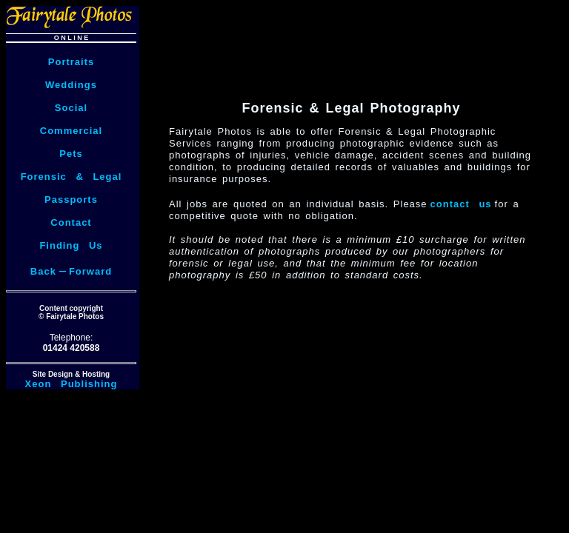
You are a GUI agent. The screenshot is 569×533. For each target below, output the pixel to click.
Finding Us (70, 245)
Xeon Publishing (71, 383)
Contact (70, 222)
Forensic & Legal (71, 176)
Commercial (71, 130)
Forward (90, 271)
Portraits (71, 61)
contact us (461, 203)
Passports (71, 199)
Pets (70, 153)
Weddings (71, 84)
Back (43, 271)
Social (71, 107)
